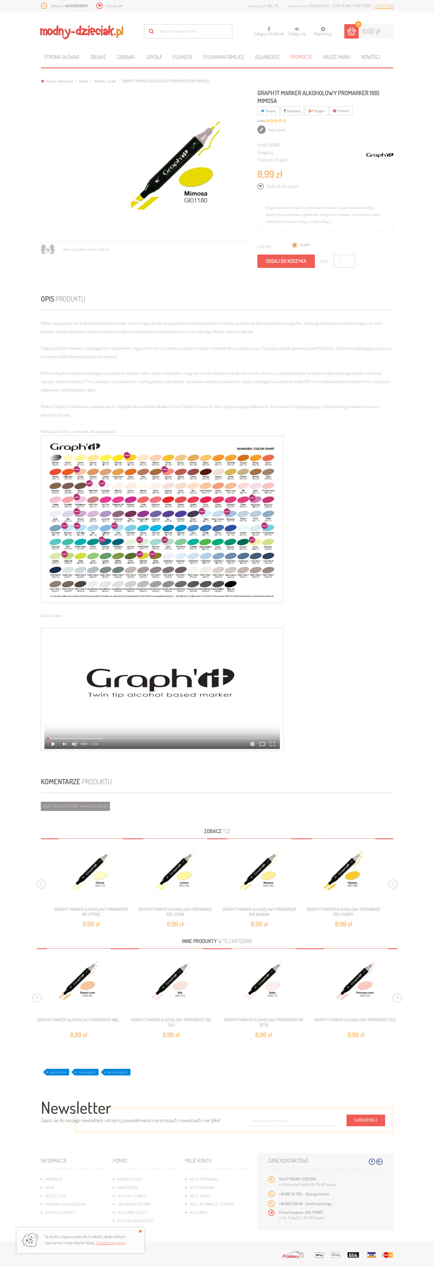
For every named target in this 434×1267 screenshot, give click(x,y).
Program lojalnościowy (66, 1204)
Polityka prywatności (136, 1220)
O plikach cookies (60, 1212)
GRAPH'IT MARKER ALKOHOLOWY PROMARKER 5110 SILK (171, 1022)
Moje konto (198, 1160)
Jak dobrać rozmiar (134, 1204)
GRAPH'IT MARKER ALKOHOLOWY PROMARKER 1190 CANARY (343, 912)
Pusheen (182, 56)
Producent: (266, 159)
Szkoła (154, 56)
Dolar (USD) (320, 5)
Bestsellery (56, 1195)
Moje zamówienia (204, 1179)
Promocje (301, 56)
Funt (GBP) (363, 5)
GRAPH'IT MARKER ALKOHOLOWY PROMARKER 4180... (78, 1019)
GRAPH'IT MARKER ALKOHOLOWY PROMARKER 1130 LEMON (175, 912)
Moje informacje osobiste (212, 1204)
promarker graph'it (117, 1072)
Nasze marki (336, 56)
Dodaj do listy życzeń (282, 186)
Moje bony (199, 1212)
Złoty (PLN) (384, 5)
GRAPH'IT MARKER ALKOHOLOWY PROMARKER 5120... (356, 1019)
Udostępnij (292, 111)
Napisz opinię (276, 129)
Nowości (370, 56)
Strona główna (61, 56)
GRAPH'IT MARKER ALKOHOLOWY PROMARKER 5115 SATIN (263, 1022)
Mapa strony (128, 1187)
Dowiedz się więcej (111, 1242)
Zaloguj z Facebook (269, 29)
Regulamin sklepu (132, 1212)
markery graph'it (87, 1072)
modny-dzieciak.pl (57, 81)
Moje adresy (200, 1195)
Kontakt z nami (130, 1179)
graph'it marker (58, 1072)
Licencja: (264, 246)
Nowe (50, 1187)
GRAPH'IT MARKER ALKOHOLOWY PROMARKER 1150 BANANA (259, 912)
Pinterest (341, 111)
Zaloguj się (297, 31)
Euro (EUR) (342, 5)
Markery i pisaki (105, 81)
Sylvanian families (223, 56)
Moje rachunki (202, 1187)
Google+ (316, 111)
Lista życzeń (114, 5)
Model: (262, 145)
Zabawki (126, 56)
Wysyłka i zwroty (132, 1195)
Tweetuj (268, 111)
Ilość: (324, 261)
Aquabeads (267, 56)
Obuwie (98, 56)
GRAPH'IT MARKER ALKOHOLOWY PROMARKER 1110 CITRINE (91, 912)
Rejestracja (323, 31)
